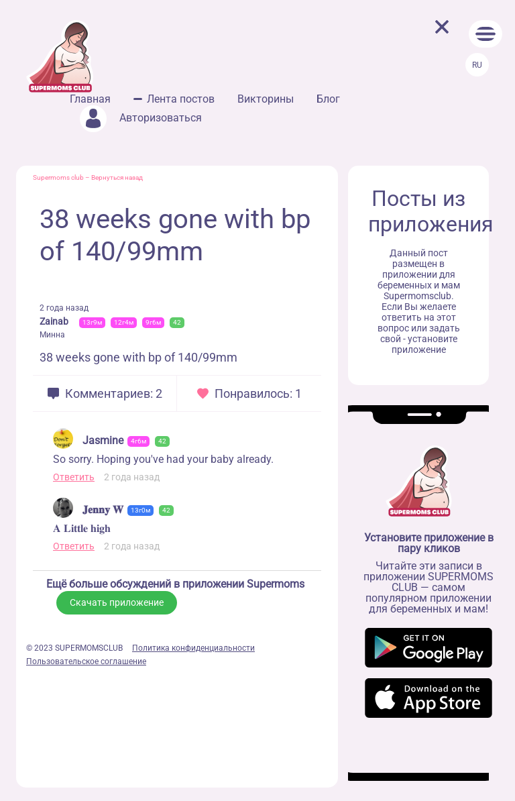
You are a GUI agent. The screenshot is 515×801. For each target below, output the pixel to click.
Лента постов (181, 99)
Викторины (265, 99)
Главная (90, 99)
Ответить (74, 477)
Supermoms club (58, 177)
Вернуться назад (117, 177)
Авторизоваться (141, 117)
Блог (328, 99)
